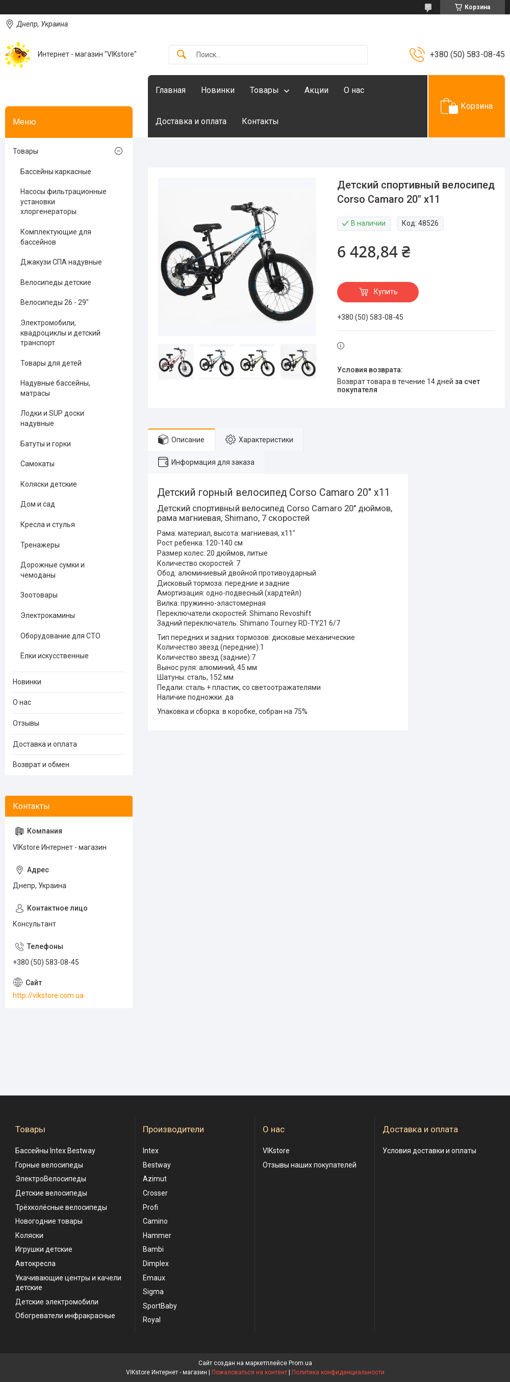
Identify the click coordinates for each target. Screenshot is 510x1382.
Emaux (154, 1278)
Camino (155, 1221)
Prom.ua (300, 1363)
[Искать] (181, 55)
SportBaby (160, 1306)
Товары (264, 90)
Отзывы (26, 723)
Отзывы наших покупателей (309, 1165)
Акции (316, 90)
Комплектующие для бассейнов (55, 237)
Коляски (29, 1235)
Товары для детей (51, 363)
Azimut (155, 1179)
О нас (354, 90)
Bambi (153, 1249)
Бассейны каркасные (55, 172)
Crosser (155, 1193)
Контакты (260, 121)
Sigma (153, 1292)
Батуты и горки (45, 444)
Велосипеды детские (55, 282)
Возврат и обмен (41, 764)
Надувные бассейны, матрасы (55, 388)
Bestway (157, 1165)
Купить (386, 292)
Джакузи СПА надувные (61, 262)
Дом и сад (37, 504)
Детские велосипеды (51, 1193)
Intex (151, 1151)
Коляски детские (48, 484)
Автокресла (35, 1263)
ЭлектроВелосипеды (50, 1179)
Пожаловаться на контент (249, 1372)
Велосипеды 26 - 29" (54, 302)
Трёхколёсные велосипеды (61, 1207)
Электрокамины (47, 615)
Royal (152, 1320)
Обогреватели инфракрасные (65, 1316)
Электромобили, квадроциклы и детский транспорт (60, 333)
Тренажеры (40, 545)
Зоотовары (39, 595)
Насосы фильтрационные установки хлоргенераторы (63, 201)
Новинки (218, 90)
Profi (150, 1207)
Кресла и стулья (47, 524)
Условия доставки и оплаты (429, 1151)
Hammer (157, 1235)
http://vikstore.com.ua (48, 995)
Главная (171, 90)
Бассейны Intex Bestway (55, 1151)
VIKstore (276, 1151)
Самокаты (37, 464)
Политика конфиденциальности (338, 1372)
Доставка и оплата (191, 121)
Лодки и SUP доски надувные (52, 418)
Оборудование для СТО (60, 636)
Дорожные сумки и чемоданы (52, 570)
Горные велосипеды (49, 1165)
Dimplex (156, 1263)
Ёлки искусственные (54, 656)
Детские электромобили (56, 1302)
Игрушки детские (43, 1249)
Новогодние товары (49, 1221)
